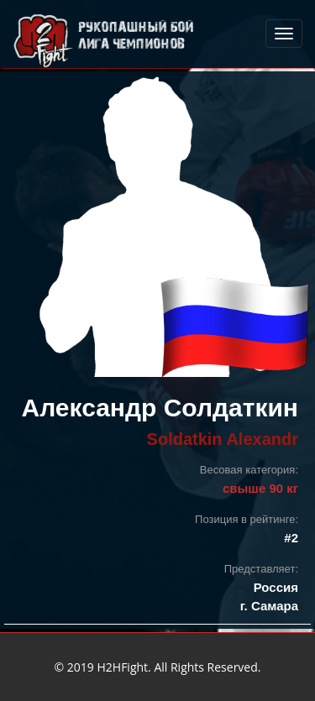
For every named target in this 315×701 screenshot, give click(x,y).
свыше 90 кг (260, 488)
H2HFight (122, 667)
